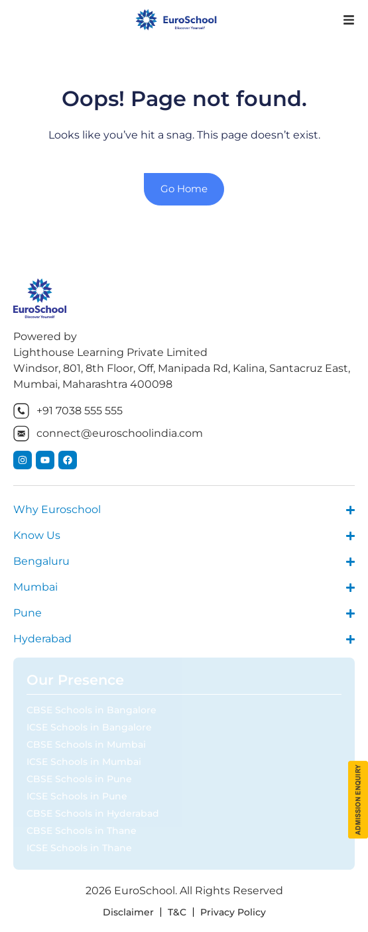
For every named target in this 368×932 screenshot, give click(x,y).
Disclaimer (128, 912)
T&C (177, 912)
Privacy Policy (233, 912)
